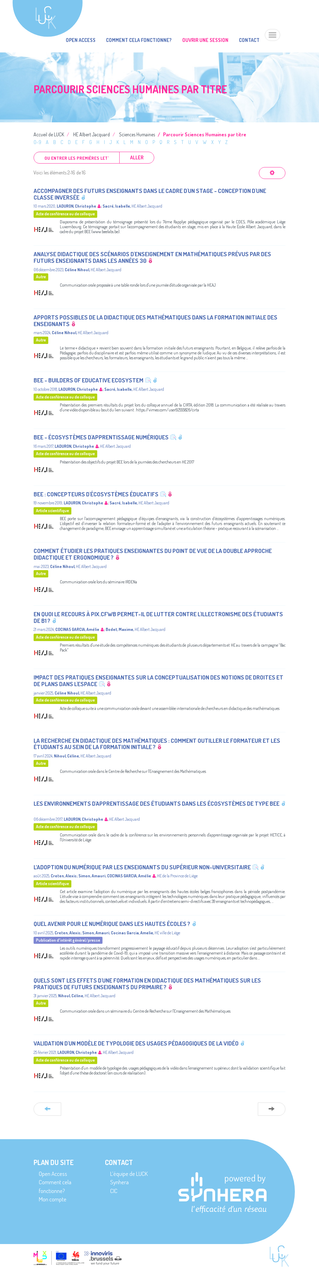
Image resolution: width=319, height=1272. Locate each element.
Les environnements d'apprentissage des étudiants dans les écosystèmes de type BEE (156, 803)
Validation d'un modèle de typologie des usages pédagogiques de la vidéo (136, 1043)
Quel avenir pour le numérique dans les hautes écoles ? (112, 923)
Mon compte (52, 1199)
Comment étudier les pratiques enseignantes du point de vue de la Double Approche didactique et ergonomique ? (153, 554)
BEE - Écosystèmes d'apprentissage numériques (101, 437)
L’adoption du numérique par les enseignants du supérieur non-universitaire (142, 867)
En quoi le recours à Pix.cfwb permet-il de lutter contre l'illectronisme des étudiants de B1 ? (158, 617)
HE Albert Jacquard (91, 134)
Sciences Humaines (137, 134)
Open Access (80, 40)
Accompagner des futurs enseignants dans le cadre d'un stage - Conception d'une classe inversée (150, 194)
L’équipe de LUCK (129, 1173)
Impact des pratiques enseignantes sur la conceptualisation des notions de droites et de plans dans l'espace (158, 681)
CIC (114, 1190)
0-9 (37, 142)
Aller (136, 157)
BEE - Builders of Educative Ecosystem (88, 380)
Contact (249, 40)
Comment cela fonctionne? (139, 40)
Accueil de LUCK (49, 134)
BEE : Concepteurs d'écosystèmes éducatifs (96, 494)
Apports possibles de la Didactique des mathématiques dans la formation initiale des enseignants (155, 321)
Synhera (119, 1182)
